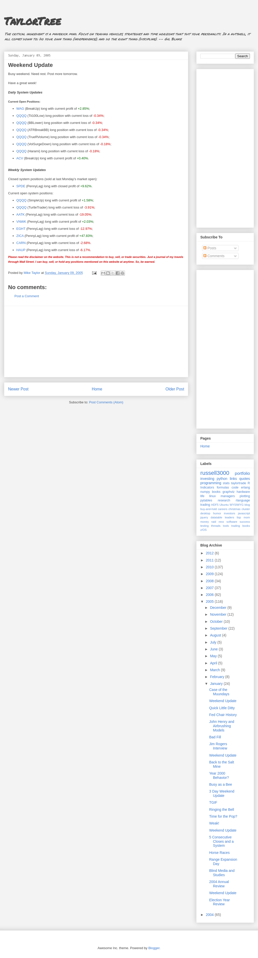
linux (212, 496)
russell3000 (214, 473)
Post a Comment (26, 296)
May (214, 656)
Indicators (207, 487)
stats (226, 483)
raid (213, 521)
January (217, 684)
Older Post (174, 389)
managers (228, 496)
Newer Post (18, 389)
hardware (243, 492)
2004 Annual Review (219, 884)
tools (226, 525)
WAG (20, 108)
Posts (209, 248)
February (217, 677)
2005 (210, 601)
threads (215, 525)
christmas (234, 509)
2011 (210, 560)
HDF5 (215, 504)
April (214, 663)
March (215, 670)
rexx (221, 521)
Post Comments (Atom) (106, 402)
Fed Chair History (223, 715)
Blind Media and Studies (221, 873)
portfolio (242, 473)
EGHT (21, 229)
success (245, 521)
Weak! (214, 823)
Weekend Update (222, 701)
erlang (245, 487)
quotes (244, 479)
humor (217, 513)
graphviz (229, 492)
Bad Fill (215, 737)
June (214, 649)
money (204, 521)
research (224, 500)
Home (97, 389)
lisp (239, 517)
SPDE (20, 186)
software (231, 521)
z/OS (203, 529)
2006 (210, 595)
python (222, 479)
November (218, 614)
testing (204, 525)
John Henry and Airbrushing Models (221, 726)
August (216, 635)
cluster (246, 509)
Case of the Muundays (219, 692)
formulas (223, 487)
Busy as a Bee (220, 784)
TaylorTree (32, 20)
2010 (210, 567)
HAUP (21, 250)
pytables (206, 500)
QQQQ (21, 116)
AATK (20, 214)
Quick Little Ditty (222, 708)
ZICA (20, 236)
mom (247, 517)
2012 (210, 553)
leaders (229, 517)
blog (247, 504)
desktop (205, 513)
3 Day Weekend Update (221, 793)
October (217, 621)
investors (229, 513)
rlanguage (243, 500)
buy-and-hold (208, 509)
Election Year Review (219, 902)
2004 (210, 915)
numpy (205, 492)
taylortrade (238, 483)
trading (205, 504)
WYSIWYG (237, 504)
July (213, 642)
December (218, 608)
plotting (245, 496)
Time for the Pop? (223, 816)
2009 (210, 574)
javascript (244, 513)
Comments (214, 256)
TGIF (213, 802)
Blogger (153, 948)
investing (207, 479)
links (233, 479)
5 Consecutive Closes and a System (221, 841)
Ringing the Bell (221, 809)
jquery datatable (211, 517)
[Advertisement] (96, 341)
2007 (210, 588)
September (219, 628)
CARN (21, 243)
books (216, 492)
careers (222, 509)
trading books (240, 525)
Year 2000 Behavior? (219, 775)
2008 (210, 581)
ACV (19, 158)
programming (210, 483)
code (234, 487)
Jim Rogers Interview (218, 746)
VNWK (21, 221)
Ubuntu (224, 504)
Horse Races (219, 853)
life (202, 496)
